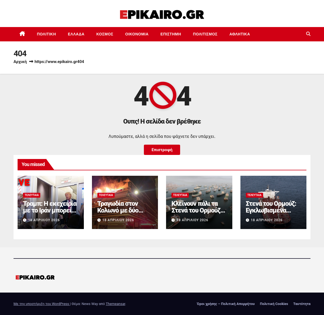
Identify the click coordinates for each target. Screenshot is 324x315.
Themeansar (115, 304)
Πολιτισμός (205, 34)
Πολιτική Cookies (274, 304)
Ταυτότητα (301, 304)
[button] (308, 34)
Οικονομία (136, 34)
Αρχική (20, 61)
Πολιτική (46, 34)
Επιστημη (170, 34)
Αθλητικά (239, 34)
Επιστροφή (161, 149)
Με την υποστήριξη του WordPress (42, 304)
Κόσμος (104, 34)
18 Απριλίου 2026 (44, 220)
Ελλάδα (76, 34)
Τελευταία (32, 195)
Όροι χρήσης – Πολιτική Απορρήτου (226, 304)
